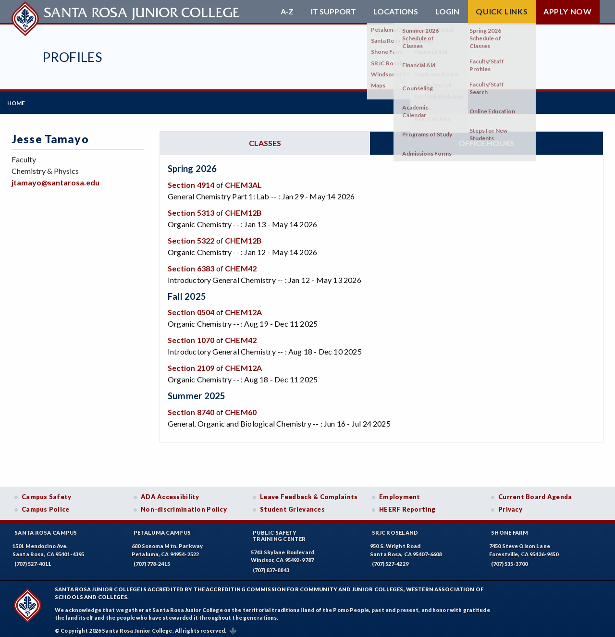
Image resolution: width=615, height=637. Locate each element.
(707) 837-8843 (271, 566)
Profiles (72, 57)
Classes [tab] (265, 138)
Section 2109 (191, 363)
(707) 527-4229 (390, 559)
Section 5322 (191, 236)
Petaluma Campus (162, 528)
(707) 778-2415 (152, 559)
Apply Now (567, 11)
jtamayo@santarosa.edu (55, 178)
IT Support (333, 11)
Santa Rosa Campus (45, 528)
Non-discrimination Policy (184, 505)
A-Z (287, 11)
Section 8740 (191, 407)
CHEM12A (243, 307)
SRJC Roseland (395, 528)
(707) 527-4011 (32, 559)
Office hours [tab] (486, 138)
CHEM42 (241, 264)
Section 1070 (191, 335)
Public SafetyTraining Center (279, 531)
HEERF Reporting (407, 505)
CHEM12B (243, 208)
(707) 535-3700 (509, 559)
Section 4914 (191, 180)
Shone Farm (510, 528)
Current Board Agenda (535, 492)
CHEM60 (241, 407)
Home (20, 100)
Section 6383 (191, 264)
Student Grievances (292, 505)
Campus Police (46, 505)
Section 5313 (191, 208)
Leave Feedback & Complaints (308, 492)
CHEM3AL (243, 180)
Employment (399, 492)
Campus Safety (47, 492)
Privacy (510, 505)
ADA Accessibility (170, 492)
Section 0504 (191, 307)
